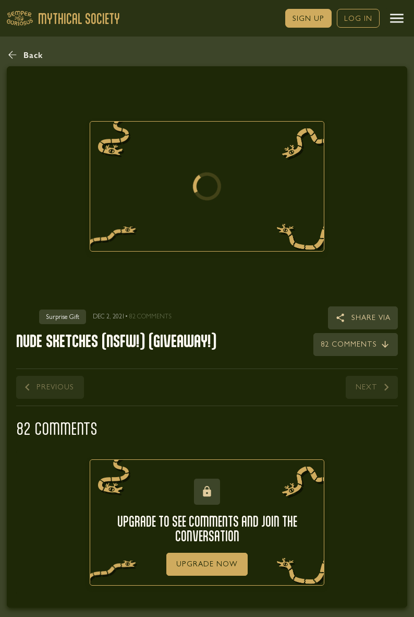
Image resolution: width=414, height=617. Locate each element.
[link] (308, 18)
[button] (396, 18)
